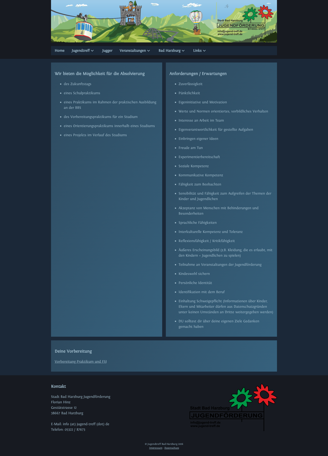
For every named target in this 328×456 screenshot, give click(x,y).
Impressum (155, 447)
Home (59, 50)
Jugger (107, 50)
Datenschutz (171, 447)
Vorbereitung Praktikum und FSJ (81, 361)
